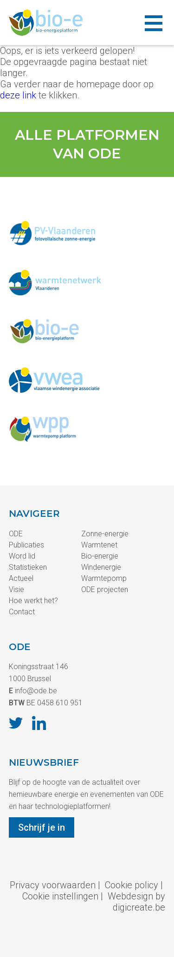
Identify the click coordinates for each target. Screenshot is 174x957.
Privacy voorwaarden (53, 885)
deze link (18, 95)
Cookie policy (131, 885)
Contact (22, 611)
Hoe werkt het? (33, 600)
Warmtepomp (104, 578)
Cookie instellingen (60, 896)
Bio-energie (99, 556)
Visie (16, 589)
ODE (16, 533)
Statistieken (28, 567)
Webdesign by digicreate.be (136, 902)
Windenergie (101, 567)
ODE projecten (104, 589)
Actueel (21, 578)
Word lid (22, 556)
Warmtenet (99, 544)
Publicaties (26, 544)
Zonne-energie (105, 533)
